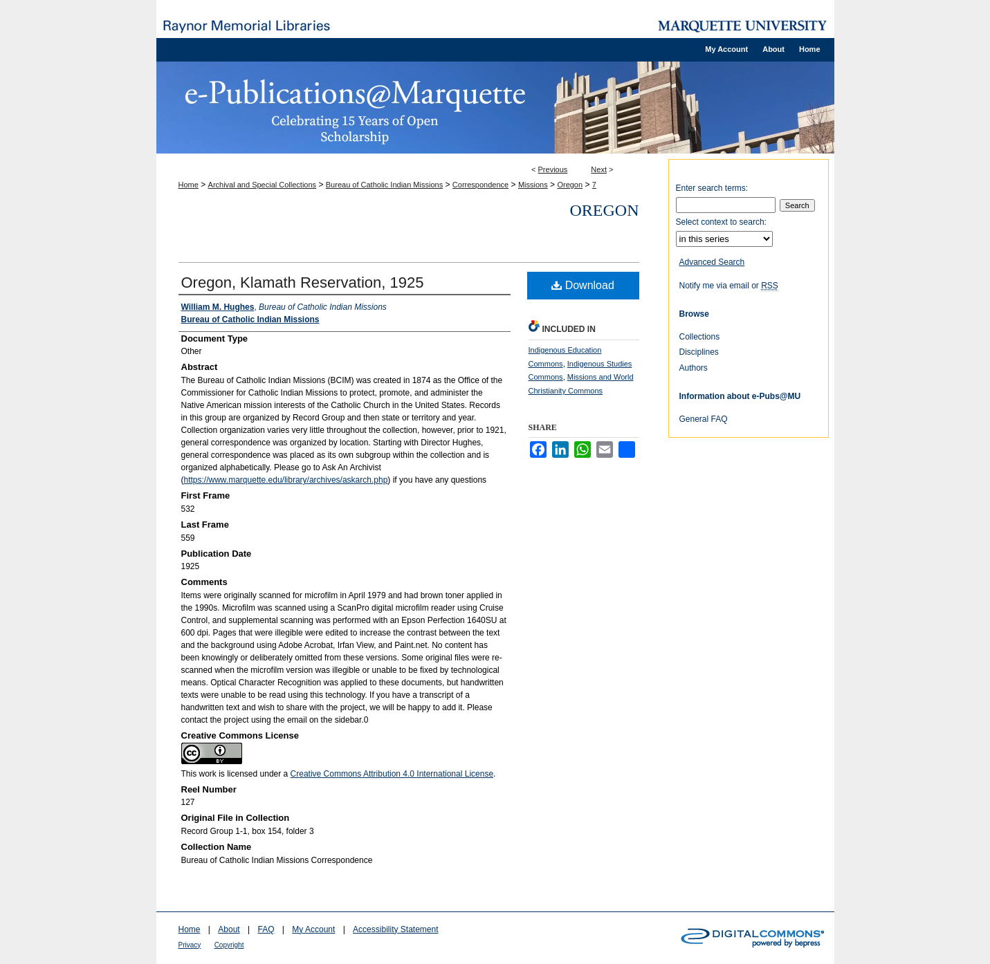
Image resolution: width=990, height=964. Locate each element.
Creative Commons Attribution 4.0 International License (392, 774)
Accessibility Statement (395, 929)
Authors (693, 368)
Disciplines (699, 352)
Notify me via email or (728, 285)
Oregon (570, 184)
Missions (533, 184)
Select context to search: (721, 222)
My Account (313, 929)
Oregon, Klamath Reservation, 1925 (302, 282)
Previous (553, 169)
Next (599, 169)
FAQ (265, 929)
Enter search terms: (712, 188)
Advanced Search (712, 262)
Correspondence (480, 184)
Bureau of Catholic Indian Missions (384, 184)
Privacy (189, 945)
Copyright (229, 945)
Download (582, 285)
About (228, 929)
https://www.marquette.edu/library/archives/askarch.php (286, 480)
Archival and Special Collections (262, 184)
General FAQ (703, 419)
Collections (699, 337)
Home (188, 184)
